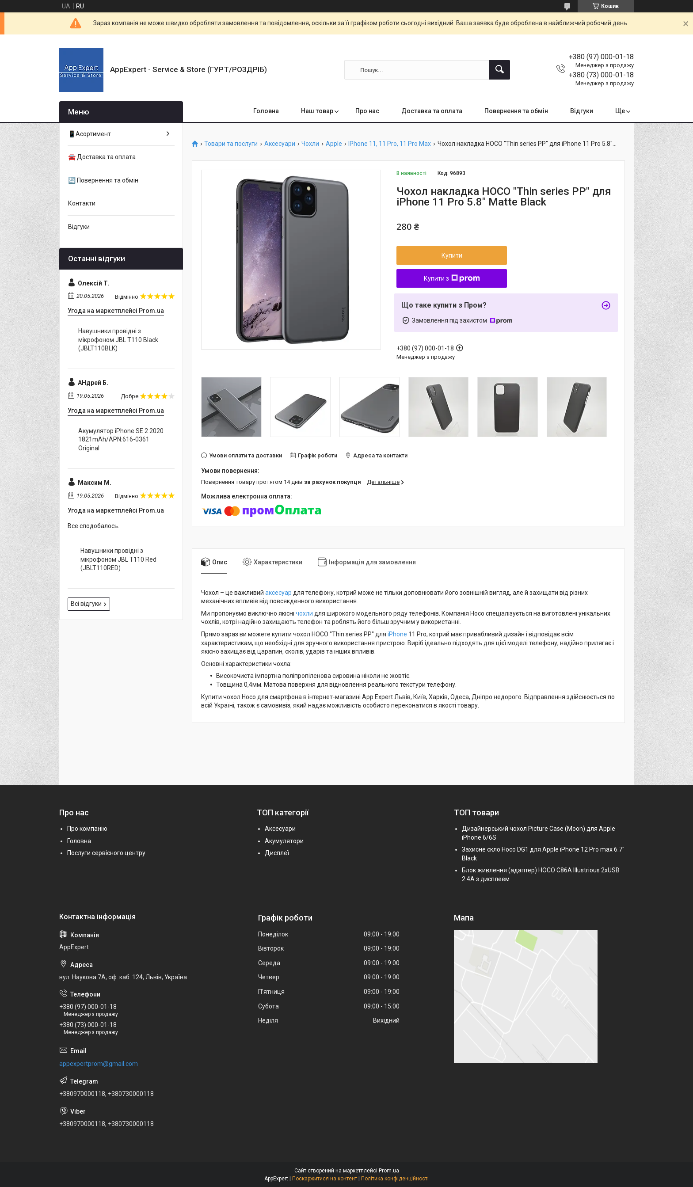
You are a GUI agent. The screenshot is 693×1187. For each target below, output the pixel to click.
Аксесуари (279, 144)
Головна (266, 110)
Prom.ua (389, 1171)
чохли (304, 613)
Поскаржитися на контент (324, 1179)
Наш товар (317, 110)
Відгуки (581, 110)
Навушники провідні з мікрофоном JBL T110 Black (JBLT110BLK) (118, 339)
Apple (334, 144)
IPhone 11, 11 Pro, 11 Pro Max (389, 144)
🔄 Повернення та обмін (103, 180)
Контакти (81, 203)
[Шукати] (499, 70)
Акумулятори (284, 841)
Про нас (367, 110)
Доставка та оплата (431, 110)
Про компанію (87, 828)
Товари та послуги (231, 144)
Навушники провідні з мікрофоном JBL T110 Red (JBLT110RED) (118, 559)
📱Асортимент (89, 133)
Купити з (452, 278)
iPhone (397, 634)
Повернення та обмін (516, 110)
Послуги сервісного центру (106, 852)
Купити (452, 255)
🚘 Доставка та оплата (102, 156)
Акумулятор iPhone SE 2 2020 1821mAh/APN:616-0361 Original (121, 439)
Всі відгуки (86, 603)
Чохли (310, 144)
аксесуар (278, 592)
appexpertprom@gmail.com (98, 1063)
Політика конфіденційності (395, 1179)
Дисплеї (277, 852)
